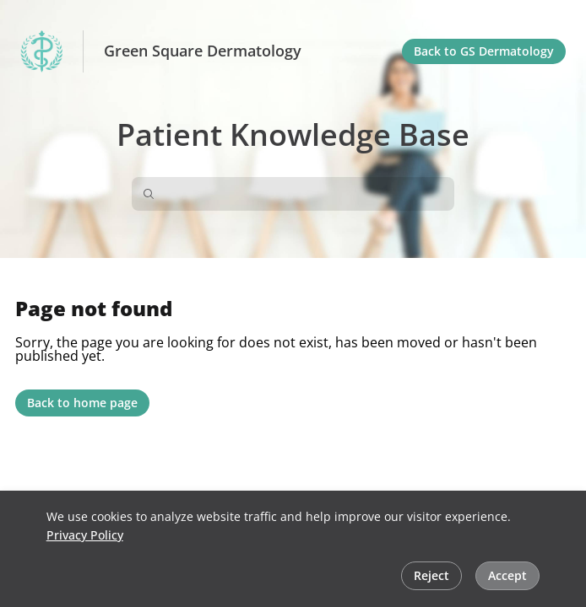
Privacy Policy (84, 535)
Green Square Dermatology (202, 51)
